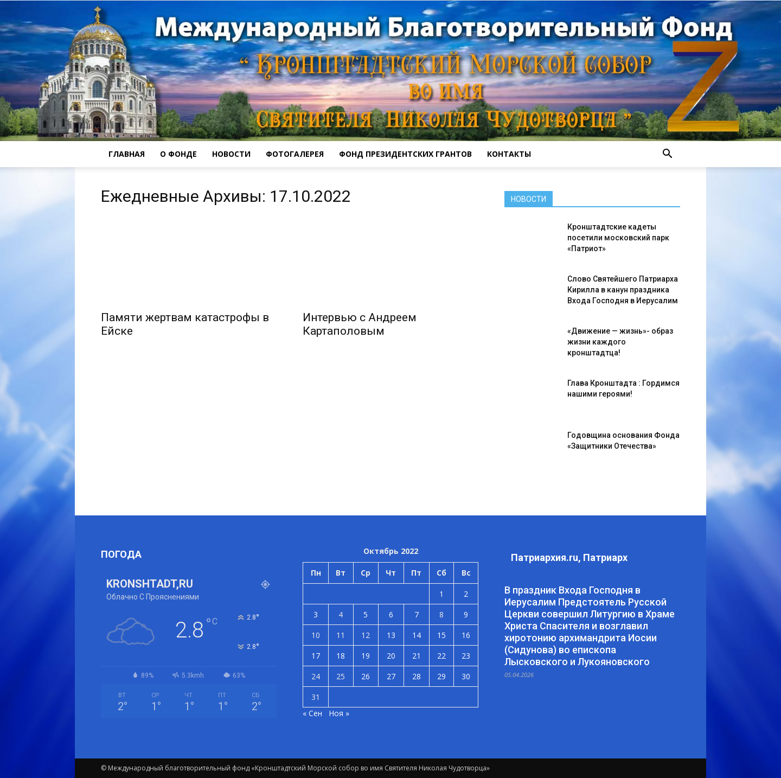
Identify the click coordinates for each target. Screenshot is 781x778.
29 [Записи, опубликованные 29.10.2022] (441, 676)
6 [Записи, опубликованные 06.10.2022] (391, 614)
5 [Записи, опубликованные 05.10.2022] (365, 614)
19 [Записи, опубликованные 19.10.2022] (365, 656)
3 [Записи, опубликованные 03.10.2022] (315, 614)
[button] (667, 154)
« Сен (312, 713)
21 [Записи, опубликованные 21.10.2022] (416, 656)
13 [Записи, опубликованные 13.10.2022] (391, 635)
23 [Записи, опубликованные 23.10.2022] (466, 656)
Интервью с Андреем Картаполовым (360, 324)
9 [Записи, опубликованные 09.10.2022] (466, 614)
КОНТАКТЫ (509, 154)
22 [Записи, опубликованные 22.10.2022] (441, 656)
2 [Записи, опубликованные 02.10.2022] (466, 594)
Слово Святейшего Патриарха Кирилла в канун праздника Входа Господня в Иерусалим (622, 290)
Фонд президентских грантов (405, 154)
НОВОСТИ (231, 154)
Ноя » (339, 713)
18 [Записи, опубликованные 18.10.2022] (340, 656)
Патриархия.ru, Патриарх (569, 557)
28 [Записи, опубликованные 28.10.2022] (416, 676)
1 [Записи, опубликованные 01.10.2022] (441, 594)
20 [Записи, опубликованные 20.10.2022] (391, 656)
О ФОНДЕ (178, 154)
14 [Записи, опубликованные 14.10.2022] (416, 635)
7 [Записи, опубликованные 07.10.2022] (416, 614)
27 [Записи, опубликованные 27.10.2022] (391, 676)
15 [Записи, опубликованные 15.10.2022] (441, 635)
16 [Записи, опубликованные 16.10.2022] (466, 635)
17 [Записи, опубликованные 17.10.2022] (315, 656)
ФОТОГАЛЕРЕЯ (295, 154)
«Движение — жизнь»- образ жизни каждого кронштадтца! (620, 342)
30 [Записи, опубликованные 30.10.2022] (466, 676)
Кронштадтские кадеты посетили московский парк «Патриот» (618, 237)
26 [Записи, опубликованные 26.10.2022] (365, 676)
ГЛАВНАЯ (126, 154)
